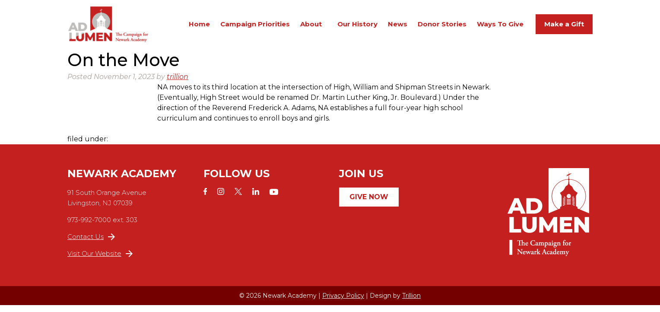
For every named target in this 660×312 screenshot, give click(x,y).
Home (199, 27)
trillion (177, 84)
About (311, 27)
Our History (357, 27)
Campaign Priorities (255, 27)
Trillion (411, 302)
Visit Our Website (100, 260)
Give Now (368, 204)
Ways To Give (500, 27)
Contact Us (91, 243)
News (397, 27)
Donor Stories (442, 27)
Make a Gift (564, 27)
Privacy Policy (343, 302)
